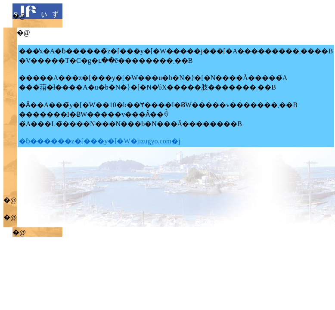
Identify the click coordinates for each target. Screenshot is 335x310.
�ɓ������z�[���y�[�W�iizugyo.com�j (99, 141)
